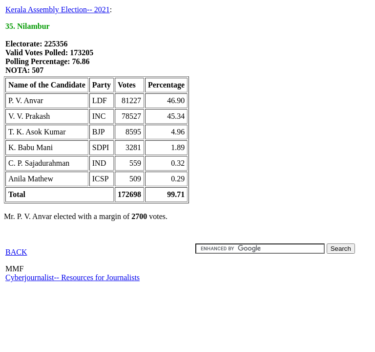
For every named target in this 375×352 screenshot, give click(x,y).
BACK (16, 252)
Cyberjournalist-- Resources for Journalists (72, 277)
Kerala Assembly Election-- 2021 (57, 9)
